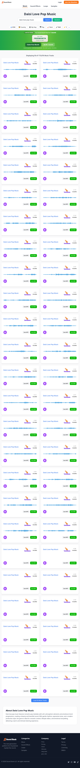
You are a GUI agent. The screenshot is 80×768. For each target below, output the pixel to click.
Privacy (63, 745)
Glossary (43, 749)
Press (42, 742)
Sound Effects (35, 6)
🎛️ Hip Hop (32, 27)
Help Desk (44, 751)
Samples (54, 6)
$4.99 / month (48, 45)
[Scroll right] (69, 27)
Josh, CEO (44, 754)
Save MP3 (26, 76)
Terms (63, 742)
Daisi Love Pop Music (11, 63)
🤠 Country (22, 27)
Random (57, 20)
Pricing (43, 744)
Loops (45, 6)
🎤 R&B (58, 27)
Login (60, 2)
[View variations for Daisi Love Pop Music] (27, 62)
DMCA (63, 750)
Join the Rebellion (71, 2)
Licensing (64, 748)
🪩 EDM (12, 27)
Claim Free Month (33, 45)
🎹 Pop (42, 27)
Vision (43, 746)
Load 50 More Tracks (40, 700)
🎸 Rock (50, 27)
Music (25, 6)
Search (47, 20)
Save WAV (33, 76)
